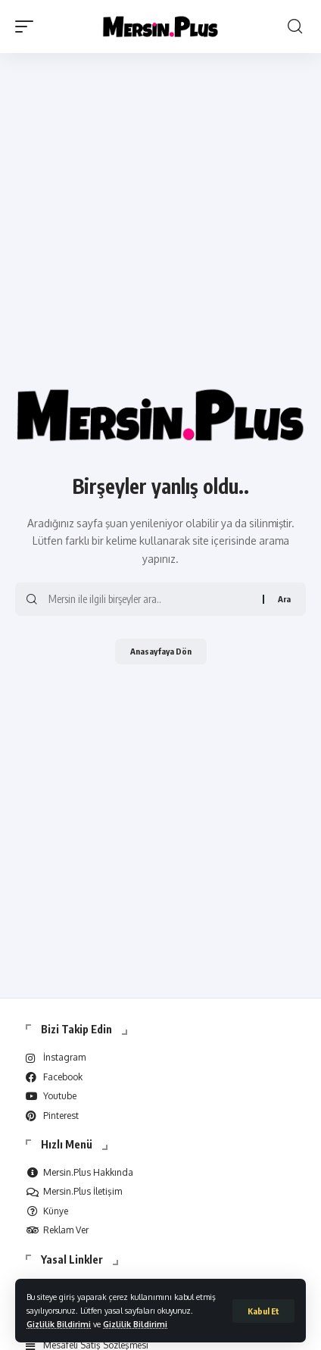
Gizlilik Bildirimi (58, 1324)
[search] (295, 26)
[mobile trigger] (28, 26)
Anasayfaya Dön (161, 651)
